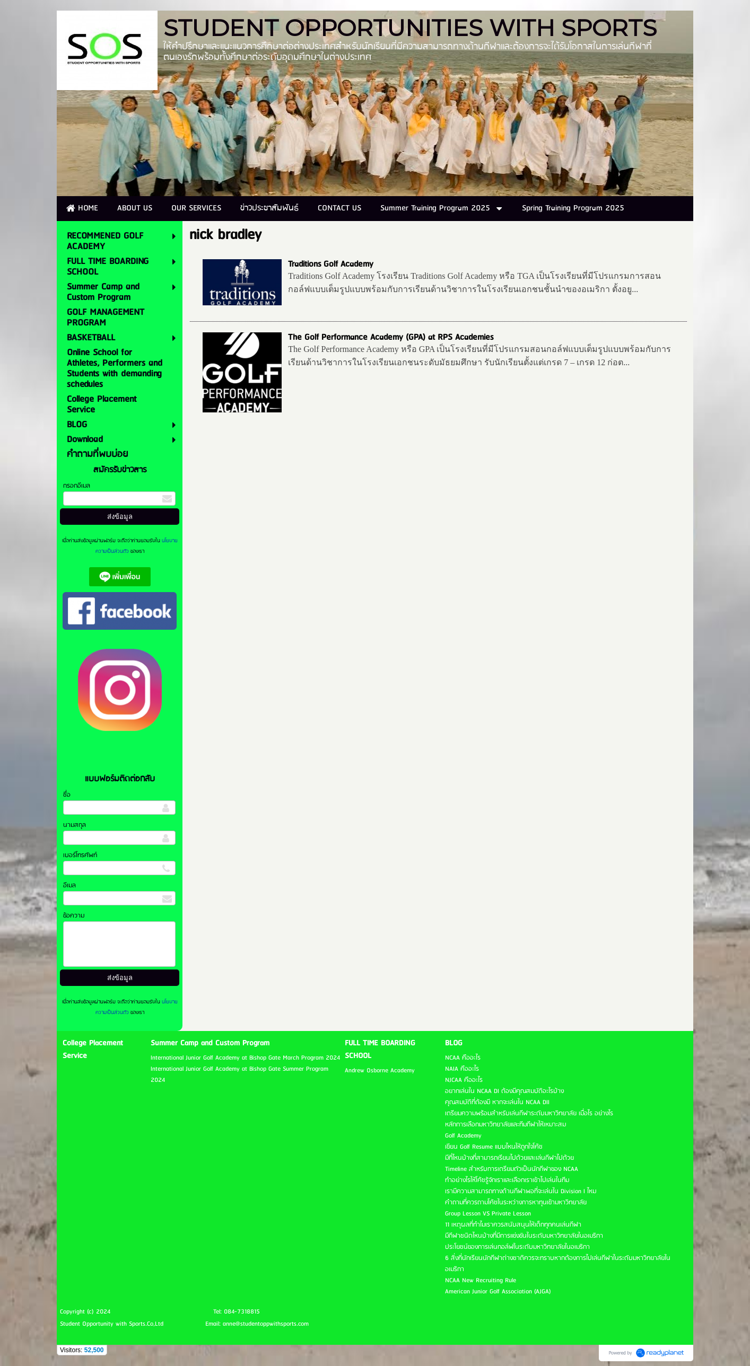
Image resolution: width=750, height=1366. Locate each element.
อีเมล (69, 885)
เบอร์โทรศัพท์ (80, 855)
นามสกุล (74, 825)
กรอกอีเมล (76, 485)
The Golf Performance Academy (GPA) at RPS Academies (390, 337)
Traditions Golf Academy (330, 264)
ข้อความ (73, 915)
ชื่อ (67, 794)
